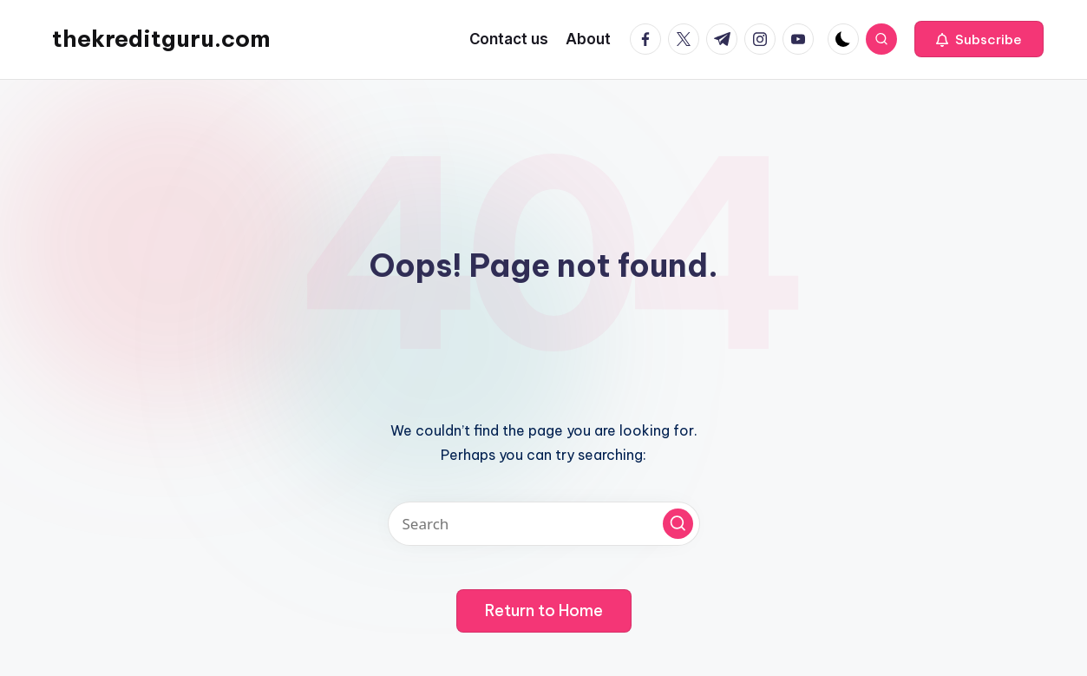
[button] (979, 39)
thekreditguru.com (161, 38)
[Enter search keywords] (544, 524)
